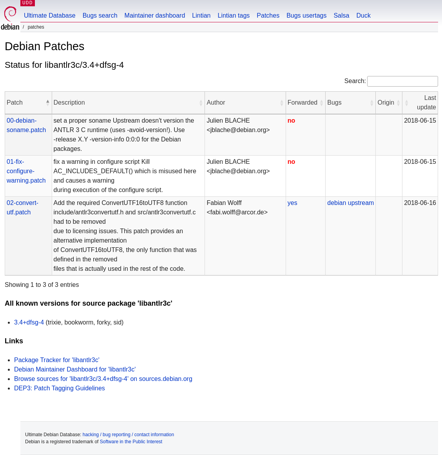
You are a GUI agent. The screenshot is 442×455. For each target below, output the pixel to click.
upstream (361, 202)
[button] (47, 103)
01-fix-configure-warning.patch (26, 171)
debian (336, 202)
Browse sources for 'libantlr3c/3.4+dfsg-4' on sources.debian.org (103, 378)
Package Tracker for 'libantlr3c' (57, 360)
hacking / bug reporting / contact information (128, 434)
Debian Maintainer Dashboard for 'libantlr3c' (75, 369)
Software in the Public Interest (131, 441)
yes (292, 202)
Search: (355, 81)
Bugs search (100, 15)
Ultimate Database (50, 15)
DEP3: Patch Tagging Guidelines (59, 388)
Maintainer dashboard (155, 15)
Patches (268, 15)
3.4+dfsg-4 (29, 322)
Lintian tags (233, 15)
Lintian (201, 15)
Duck (363, 15)
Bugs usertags (306, 15)
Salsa (341, 15)
